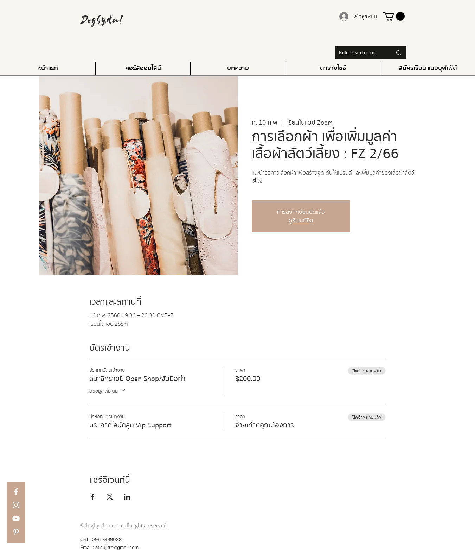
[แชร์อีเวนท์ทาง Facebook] (92, 497)
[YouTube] (16, 518)
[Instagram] (16, 505)
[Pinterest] (16, 531)
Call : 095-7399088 (101, 539)
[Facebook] (16, 491)
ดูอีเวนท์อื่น (301, 220)
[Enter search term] (357, 52)
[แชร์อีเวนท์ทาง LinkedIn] (127, 497)
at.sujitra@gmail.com (117, 547)
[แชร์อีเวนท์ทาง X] (110, 497)
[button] (394, 16)
